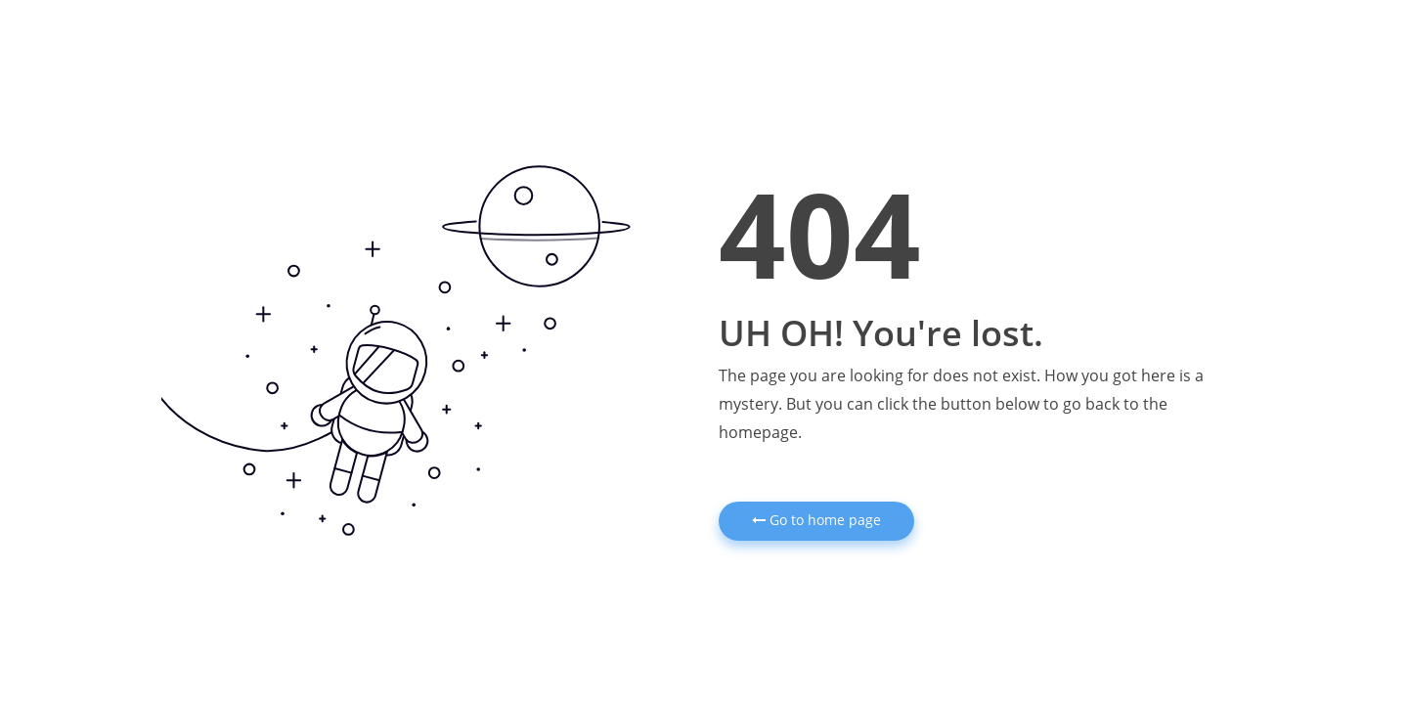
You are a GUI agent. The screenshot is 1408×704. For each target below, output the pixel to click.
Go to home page (816, 519)
